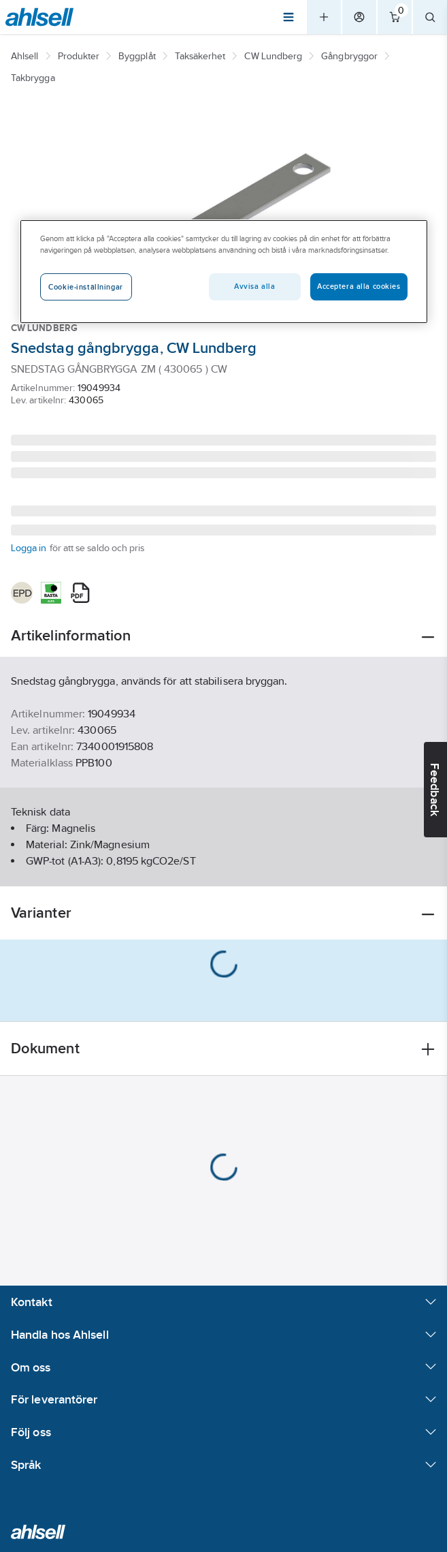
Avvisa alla (254, 286)
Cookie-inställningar (85, 287)
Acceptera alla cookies (359, 286)
